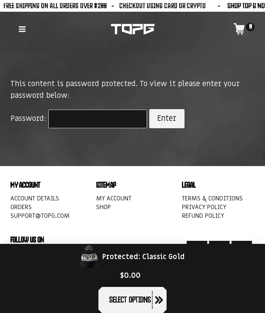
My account (113, 198)
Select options (130, 300)
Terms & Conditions (212, 198)
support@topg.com (40, 216)
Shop (103, 207)
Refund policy (203, 216)
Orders (21, 207)
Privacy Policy (204, 207)
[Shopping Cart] (244, 29)
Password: (78, 118)
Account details (34, 198)
